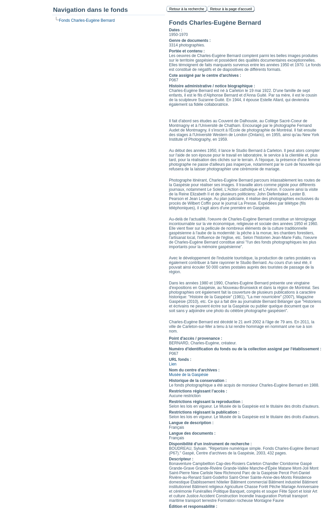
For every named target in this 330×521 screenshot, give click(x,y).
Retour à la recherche (186, 9)
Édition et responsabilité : (193, 506)
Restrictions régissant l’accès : (198, 391)
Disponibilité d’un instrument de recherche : (210, 444)
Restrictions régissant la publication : (204, 412)
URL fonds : (180, 359)
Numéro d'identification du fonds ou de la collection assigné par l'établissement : (245, 349)
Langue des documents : (192, 433)
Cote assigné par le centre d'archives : (205, 75)
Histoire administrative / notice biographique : (212, 86)
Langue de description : (191, 422)
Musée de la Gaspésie (188, 374)
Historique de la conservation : (198, 380)
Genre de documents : (190, 40)
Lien (173, 364)
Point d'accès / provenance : (195, 338)
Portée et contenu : (187, 51)
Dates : (175, 30)
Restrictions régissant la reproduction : (206, 401)
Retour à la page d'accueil (231, 9)
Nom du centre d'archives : (194, 370)
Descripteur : (181, 459)
